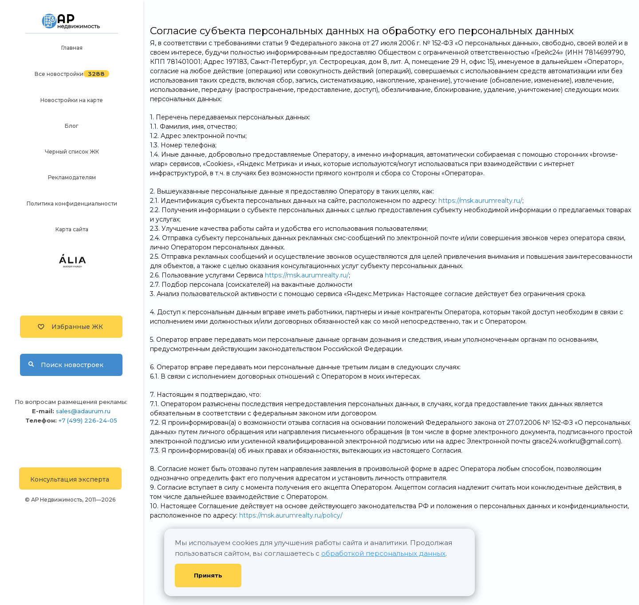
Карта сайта (71, 229)
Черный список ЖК (72, 151)
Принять (208, 575)
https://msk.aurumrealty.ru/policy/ (291, 515)
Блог (72, 126)
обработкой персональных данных (383, 553)
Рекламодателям (72, 177)
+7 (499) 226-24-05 (88, 420)
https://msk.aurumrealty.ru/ (480, 201)
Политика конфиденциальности (72, 203)
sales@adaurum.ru (83, 411)
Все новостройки (59, 74)
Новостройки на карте (71, 100)
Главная (72, 47)
